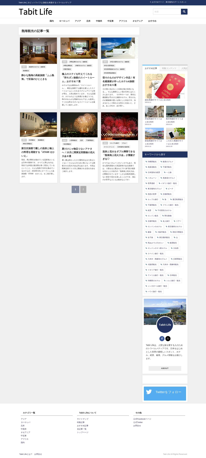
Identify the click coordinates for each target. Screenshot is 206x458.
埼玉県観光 (66, 143)
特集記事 (81, 422)
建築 (149, 232)
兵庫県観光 (177, 259)
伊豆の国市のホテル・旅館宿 (119, 62)
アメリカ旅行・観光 (155, 275)
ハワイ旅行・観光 (155, 291)
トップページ (82, 432)
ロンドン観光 (153, 216)
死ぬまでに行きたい (155, 243)
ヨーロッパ (64, 21)
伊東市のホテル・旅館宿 (83, 65)
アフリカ (123, 21)
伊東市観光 (66, 69)
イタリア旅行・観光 (155, 270)
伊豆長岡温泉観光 (109, 73)
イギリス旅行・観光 (169, 183)
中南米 (99, 21)
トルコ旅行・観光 (173, 281)
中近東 (110, 21)
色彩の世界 (152, 194)
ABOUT (165, 368)
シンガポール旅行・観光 (157, 286)
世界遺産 (151, 183)
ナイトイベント (109, 146)
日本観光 (32, 139)
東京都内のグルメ (155, 189)
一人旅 (168, 172)
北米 (88, 21)
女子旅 (150, 237)
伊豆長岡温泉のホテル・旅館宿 (114, 69)
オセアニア (138, 21)
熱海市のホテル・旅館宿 (37, 67)
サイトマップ (82, 419)
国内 (52, 21)
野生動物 (168, 216)
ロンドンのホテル (155, 226)
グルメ (124, 143)
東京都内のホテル (175, 226)
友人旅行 (166, 221)
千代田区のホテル (164, 210)
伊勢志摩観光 (67, 65)
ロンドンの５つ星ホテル (157, 248)
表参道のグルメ (169, 178)
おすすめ (152, 21)
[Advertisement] (165, 45)
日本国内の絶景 (154, 172)
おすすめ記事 (82, 426)
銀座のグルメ (168, 162)
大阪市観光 (162, 232)
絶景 (149, 210)
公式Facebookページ (142, 419)
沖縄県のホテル (154, 281)
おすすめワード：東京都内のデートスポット (169, 2)
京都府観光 (167, 194)
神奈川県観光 (27, 143)
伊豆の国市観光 (109, 65)
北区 (81, 140)
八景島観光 (73, 140)
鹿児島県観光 (178, 199)
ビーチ (170, 189)
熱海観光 (51, 67)
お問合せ (137, 426)
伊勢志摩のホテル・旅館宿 (78, 62)
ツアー (178, 221)
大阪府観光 (152, 264)
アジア (78, 21)
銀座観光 (173, 243)
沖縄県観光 (152, 162)
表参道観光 (152, 167)
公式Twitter (138, 422)
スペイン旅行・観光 (155, 253)
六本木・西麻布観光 (170, 264)
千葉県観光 (89, 140)
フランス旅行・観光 (170, 205)
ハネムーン (152, 178)
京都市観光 (152, 221)
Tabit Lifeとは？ (25, 454)
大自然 (175, 248)
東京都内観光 (164, 237)
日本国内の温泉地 (123, 146)
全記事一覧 (81, 429)
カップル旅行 (114, 143)
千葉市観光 (167, 167)
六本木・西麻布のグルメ (157, 259)
